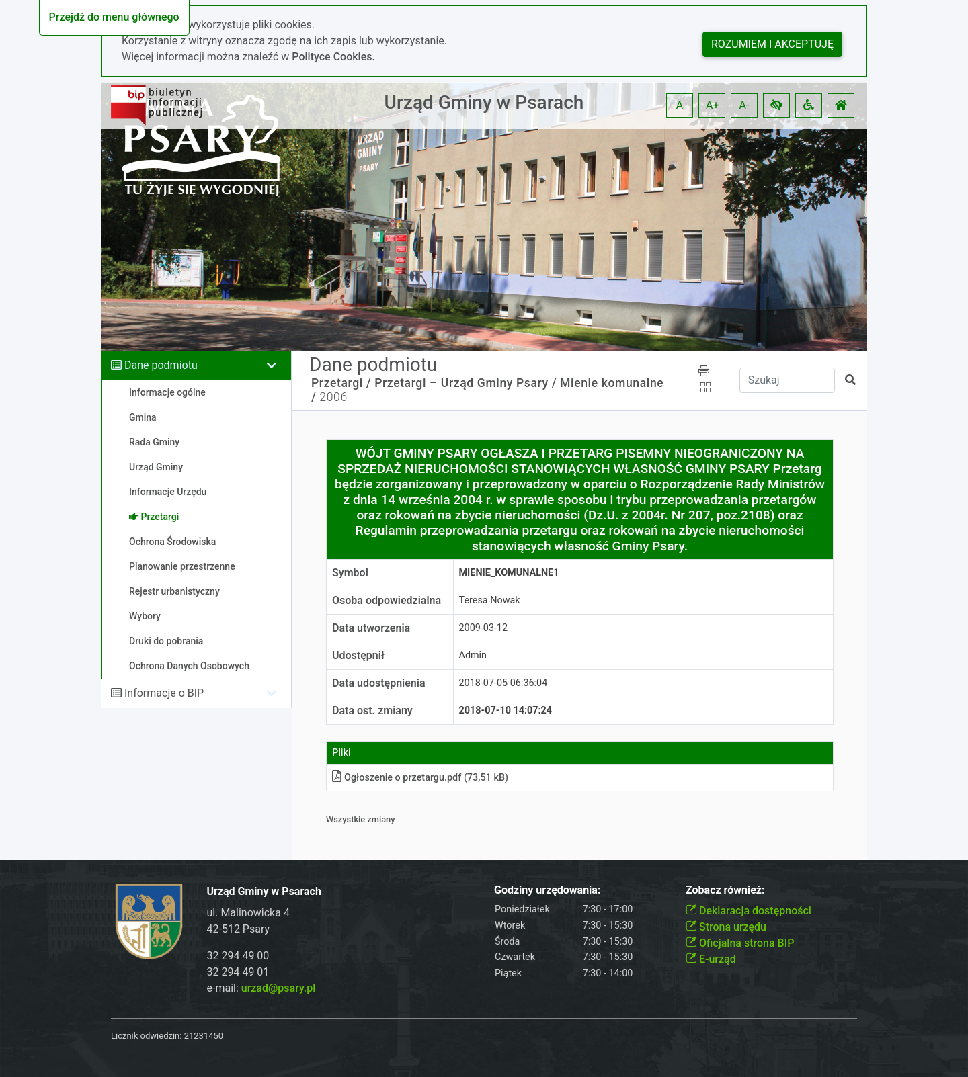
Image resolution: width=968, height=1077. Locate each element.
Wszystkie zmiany (360, 819)
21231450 (203, 1036)
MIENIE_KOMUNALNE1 (509, 572)
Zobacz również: (725, 890)
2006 (333, 397)
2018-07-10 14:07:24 (506, 710)
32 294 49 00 (238, 955)
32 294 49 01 (238, 971)
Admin (473, 655)
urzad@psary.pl (278, 988)
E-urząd (711, 959)
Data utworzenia (371, 627)
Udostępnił (358, 655)
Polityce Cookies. (333, 56)
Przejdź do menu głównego (114, 17)
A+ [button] (712, 105)
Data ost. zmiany (372, 710)
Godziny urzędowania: (547, 890)
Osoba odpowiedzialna (386, 600)
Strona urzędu (726, 926)
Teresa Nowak (489, 600)
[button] (776, 105)
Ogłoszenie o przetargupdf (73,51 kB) (420, 777)
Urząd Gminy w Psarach (484, 102)
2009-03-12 (483, 628)
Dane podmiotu (161, 365)
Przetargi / (341, 383)
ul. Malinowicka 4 (248, 912)
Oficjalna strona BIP (740, 943)
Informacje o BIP (164, 693)
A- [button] (744, 105)
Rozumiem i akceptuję (772, 44)
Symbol (350, 572)
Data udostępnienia (379, 683)
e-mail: (261, 988)
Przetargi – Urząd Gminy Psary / (465, 383)
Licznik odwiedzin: (146, 1036)
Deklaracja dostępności (748, 910)
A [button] (679, 105)
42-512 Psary (238, 928)
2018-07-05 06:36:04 (503, 683)
